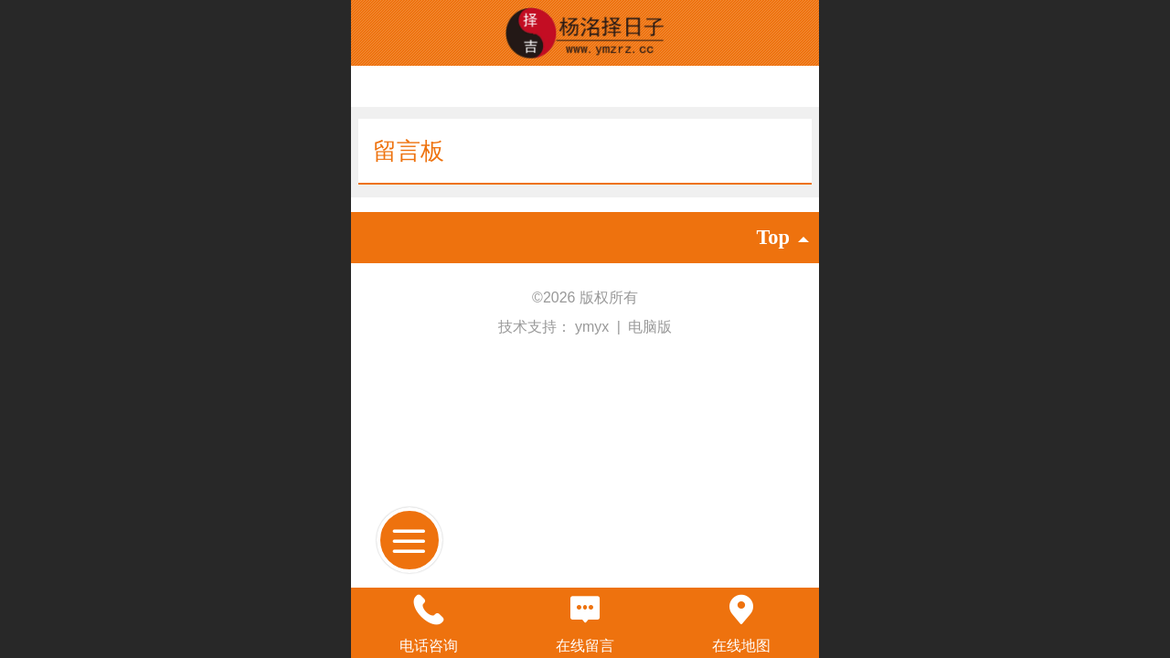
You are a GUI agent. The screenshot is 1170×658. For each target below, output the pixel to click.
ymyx (594, 326)
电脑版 (650, 326)
